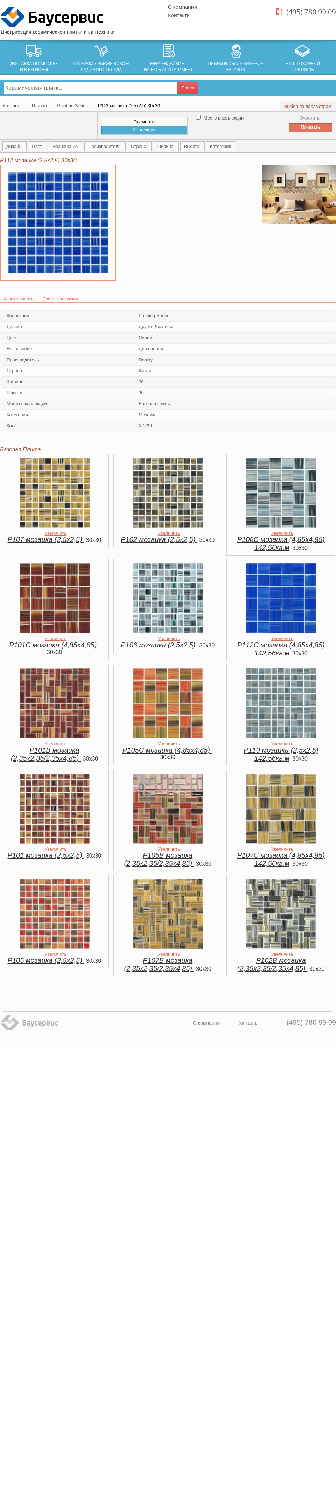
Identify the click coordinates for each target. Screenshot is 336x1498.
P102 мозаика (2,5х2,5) (159, 539)
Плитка (39, 105)
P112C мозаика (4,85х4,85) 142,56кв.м (281, 649)
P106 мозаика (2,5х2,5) (159, 645)
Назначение (65, 146)
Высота (192, 146)
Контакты (179, 15)
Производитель (105, 146)
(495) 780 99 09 (311, 11)
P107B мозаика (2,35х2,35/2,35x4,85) (159, 964)
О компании (182, 7)
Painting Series (72, 105)
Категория (221, 146)
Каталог (12, 105)
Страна (139, 146)
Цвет (37, 146)
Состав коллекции (60, 299)
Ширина (166, 146)
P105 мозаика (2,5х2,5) (46, 960)
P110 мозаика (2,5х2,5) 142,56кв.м (281, 754)
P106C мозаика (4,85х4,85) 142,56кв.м (281, 543)
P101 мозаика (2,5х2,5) (46, 855)
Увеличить (56, 533)
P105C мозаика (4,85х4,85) (167, 750)
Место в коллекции (220, 118)
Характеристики (19, 299)
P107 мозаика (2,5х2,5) (46, 539)
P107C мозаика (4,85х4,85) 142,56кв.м (281, 859)
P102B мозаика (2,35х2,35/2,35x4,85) (272, 964)
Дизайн (14, 146)
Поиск (187, 87)
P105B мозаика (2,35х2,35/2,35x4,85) (159, 859)
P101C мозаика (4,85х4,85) (54, 645)
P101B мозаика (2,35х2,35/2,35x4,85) (46, 754)
